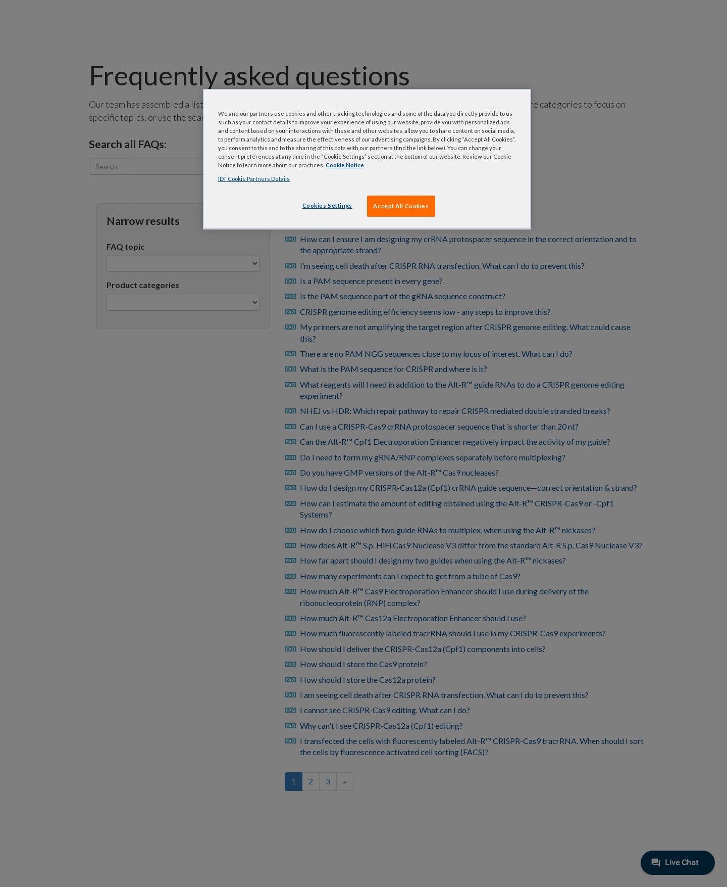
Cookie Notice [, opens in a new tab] (345, 165)
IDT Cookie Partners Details (254, 178)
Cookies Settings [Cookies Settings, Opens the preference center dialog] (327, 205)
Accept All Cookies (401, 206)
